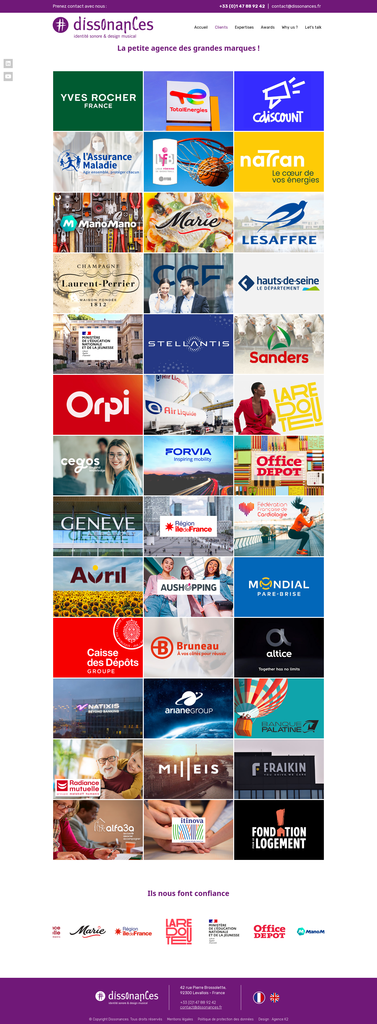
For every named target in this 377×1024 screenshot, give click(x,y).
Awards (268, 27)
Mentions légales (180, 1019)
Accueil (201, 27)
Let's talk (313, 27)
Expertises (244, 27)
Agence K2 (280, 1019)
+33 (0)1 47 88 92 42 (198, 1002)
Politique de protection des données (226, 1019)
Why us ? (290, 27)
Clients (221, 27)
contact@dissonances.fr (296, 6)
